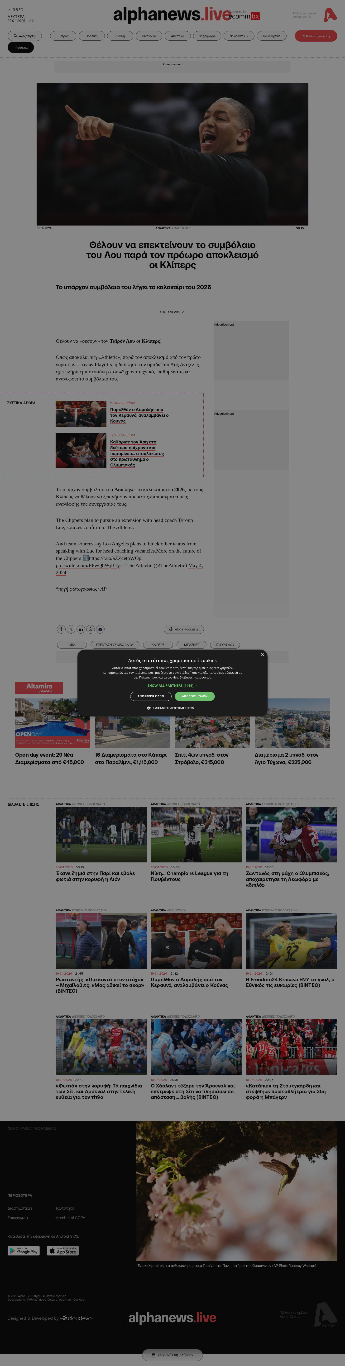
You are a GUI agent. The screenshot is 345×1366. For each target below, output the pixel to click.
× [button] (262, 654)
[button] (173, 685)
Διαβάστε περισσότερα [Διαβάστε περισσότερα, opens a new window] (195, 677)
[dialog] (172, 683)
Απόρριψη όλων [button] (151, 696)
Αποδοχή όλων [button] (195, 696)
